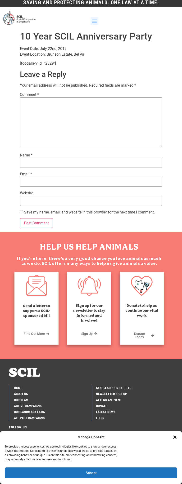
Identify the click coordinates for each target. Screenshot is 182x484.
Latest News (106, 412)
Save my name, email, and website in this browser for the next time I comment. (89, 212)
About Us (21, 394)
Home (18, 388)
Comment (29, 95)
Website (26, 193)
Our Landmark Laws (29, 412)
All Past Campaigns (29, 418)
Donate (101, 406)
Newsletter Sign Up (111, 394)
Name (26, 155)
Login (100, 418)
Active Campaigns (28, 406)
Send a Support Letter (114, 388)
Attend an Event (109, 400)
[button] (175, 437)
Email (26, 174)
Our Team (21, 400)
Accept (91, 473)
